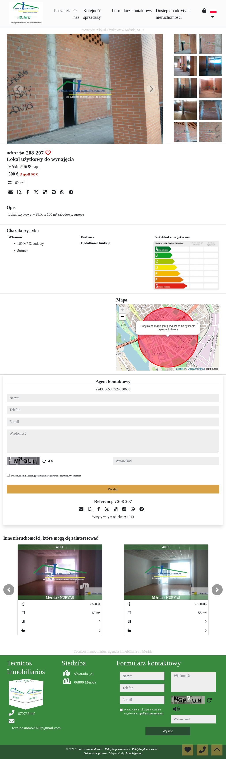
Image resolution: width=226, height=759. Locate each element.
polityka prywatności (70, 475)
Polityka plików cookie (146, 749)
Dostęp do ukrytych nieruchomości (173, 14)
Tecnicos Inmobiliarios (89, 749)
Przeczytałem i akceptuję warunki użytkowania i (46, 475)
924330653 (104, 389)
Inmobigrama (134, 753)
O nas (76, 14)
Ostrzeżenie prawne (96, 753)
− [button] (122, 317)
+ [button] (122, 310)
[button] (8, 589)
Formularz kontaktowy (132, 10)
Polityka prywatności (118, 749)
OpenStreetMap (196, 368)
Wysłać (113, 489)
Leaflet (179, 368)
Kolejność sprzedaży (92, 14)
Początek (62, 10)
